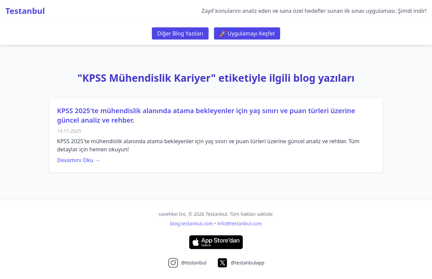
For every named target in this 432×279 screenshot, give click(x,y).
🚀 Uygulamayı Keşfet (247, 33)
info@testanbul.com (239, 223)
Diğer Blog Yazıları (180, 33)
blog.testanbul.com (191, 223)
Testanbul (25, 10)
